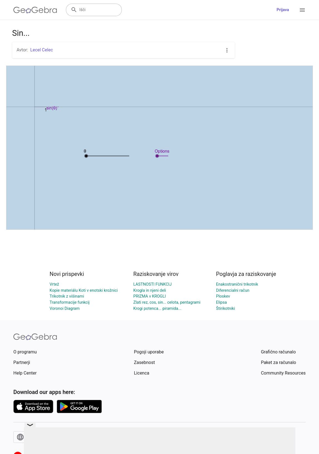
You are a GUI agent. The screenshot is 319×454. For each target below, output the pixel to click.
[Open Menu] (302, 10)
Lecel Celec (41, 50)
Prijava (282, 10)
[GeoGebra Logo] (35, 10)
